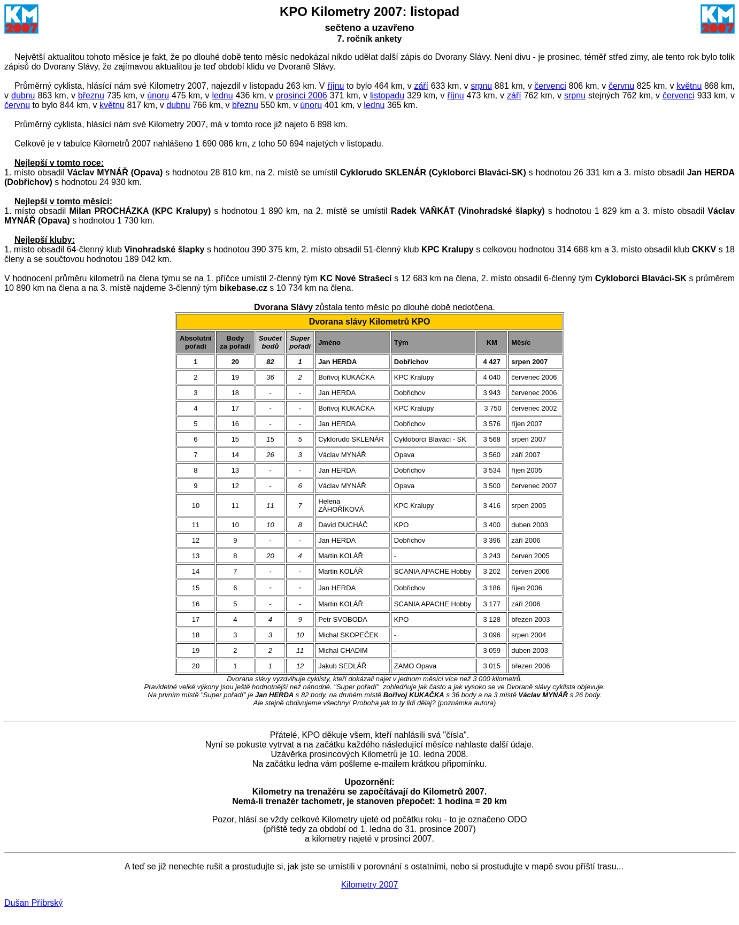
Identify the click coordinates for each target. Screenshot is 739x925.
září (421, 85)
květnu (689, 85)
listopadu (387, 95)
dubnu (23, 95)
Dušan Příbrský (33, 902)
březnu (91, 95)
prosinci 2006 (301, 95)
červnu (621, 85)
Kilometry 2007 (369, 884)
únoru (158, 95)
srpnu (481, 85)
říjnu (335, 85)
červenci (550, 85)
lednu (222, 95)
